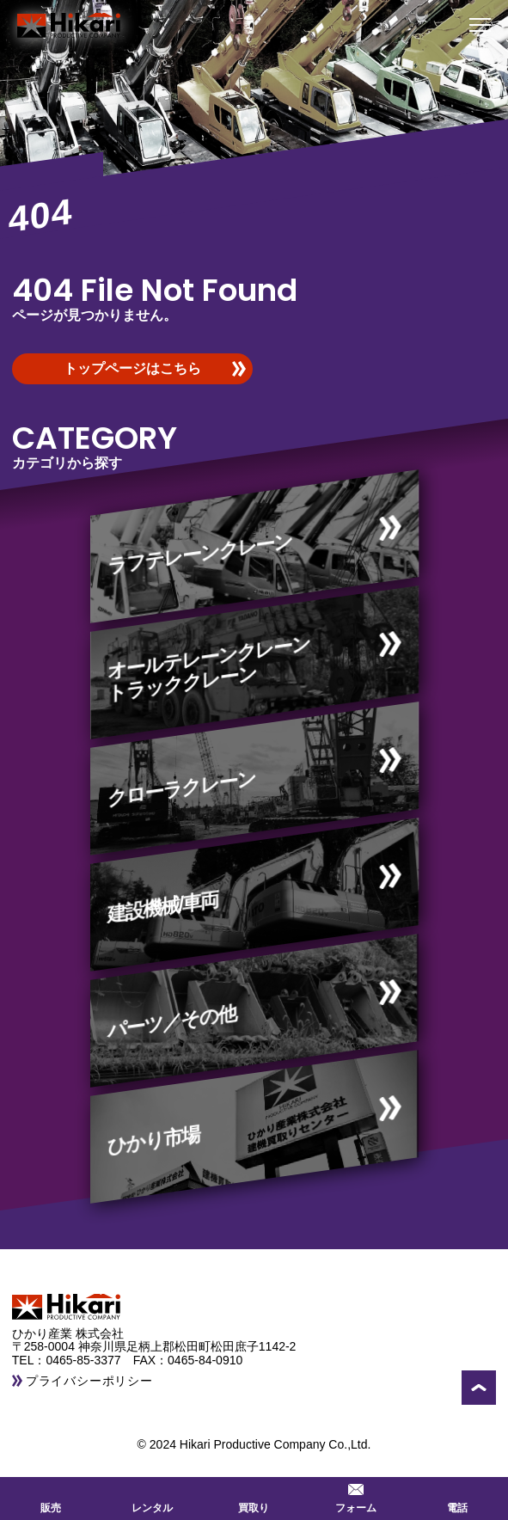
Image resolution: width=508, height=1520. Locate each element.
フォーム (355, 1497)
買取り (253, 1497)
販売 (50, 1497)
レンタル (152, 1497)
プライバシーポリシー (89, 1381)
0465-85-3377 (89, 1360)
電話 (457, 1497)
